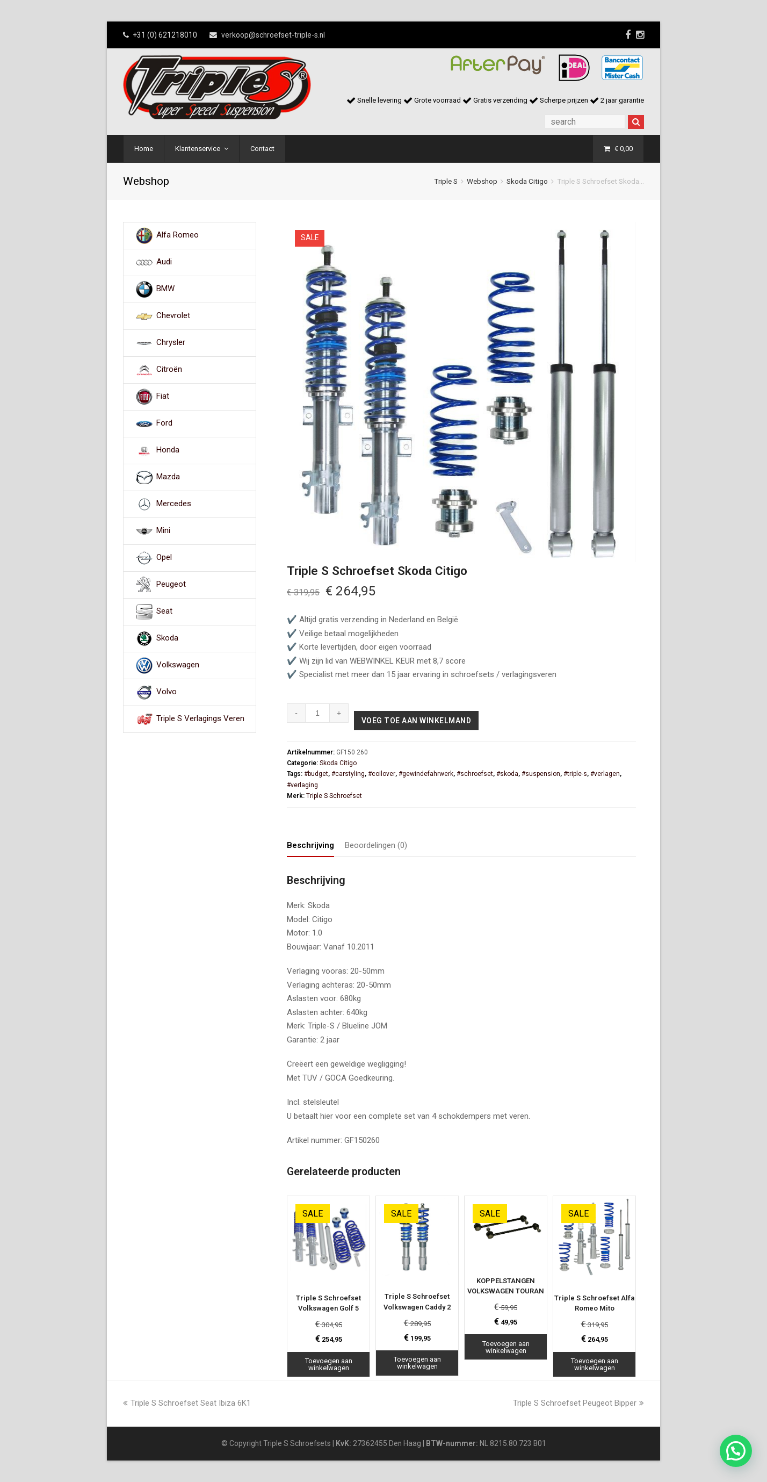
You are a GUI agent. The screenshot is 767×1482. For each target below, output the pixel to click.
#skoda (507, 774)
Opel (164, 558)
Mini (163, 531)
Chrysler (170, 343)
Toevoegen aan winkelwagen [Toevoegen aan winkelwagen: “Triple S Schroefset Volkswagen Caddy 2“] (417, 1362)
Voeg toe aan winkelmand (416, 720)
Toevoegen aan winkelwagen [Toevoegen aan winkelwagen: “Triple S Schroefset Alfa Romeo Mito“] (594, 1364)
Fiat (162, 396)
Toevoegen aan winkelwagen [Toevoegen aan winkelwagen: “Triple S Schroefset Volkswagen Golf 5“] (328, 1364)
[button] (736, 1451)
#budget (316, 774)
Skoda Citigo (527, 181)
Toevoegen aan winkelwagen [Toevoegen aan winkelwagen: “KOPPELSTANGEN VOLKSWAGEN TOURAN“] (506, 1347)
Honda (167, 450)
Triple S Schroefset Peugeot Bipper (578, 1403)
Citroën (169, 370)
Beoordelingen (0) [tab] (376, 845)
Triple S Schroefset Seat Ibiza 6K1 (187, 1403)
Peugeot (171, 584)
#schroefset (475, 774)
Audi (164, 262)
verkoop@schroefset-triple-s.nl (273, 35)
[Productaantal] (318, 713)
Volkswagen (177, 665)
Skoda (167, 638)
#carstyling (348, 774)
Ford (164, 423)
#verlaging (302, 785)
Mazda (168, 477)
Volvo (166, 692)
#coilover (381, 774)
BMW (165, 289)
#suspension (541, 774)
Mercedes (173, 504)
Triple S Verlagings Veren (200, 719)
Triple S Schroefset (334, 796)
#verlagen (605, 774)
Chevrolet (173, 316)
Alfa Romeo (177, 235)
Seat (164, 611)
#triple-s (575, 774)
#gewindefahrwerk (426, 774)
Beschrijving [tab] (310, 845)
